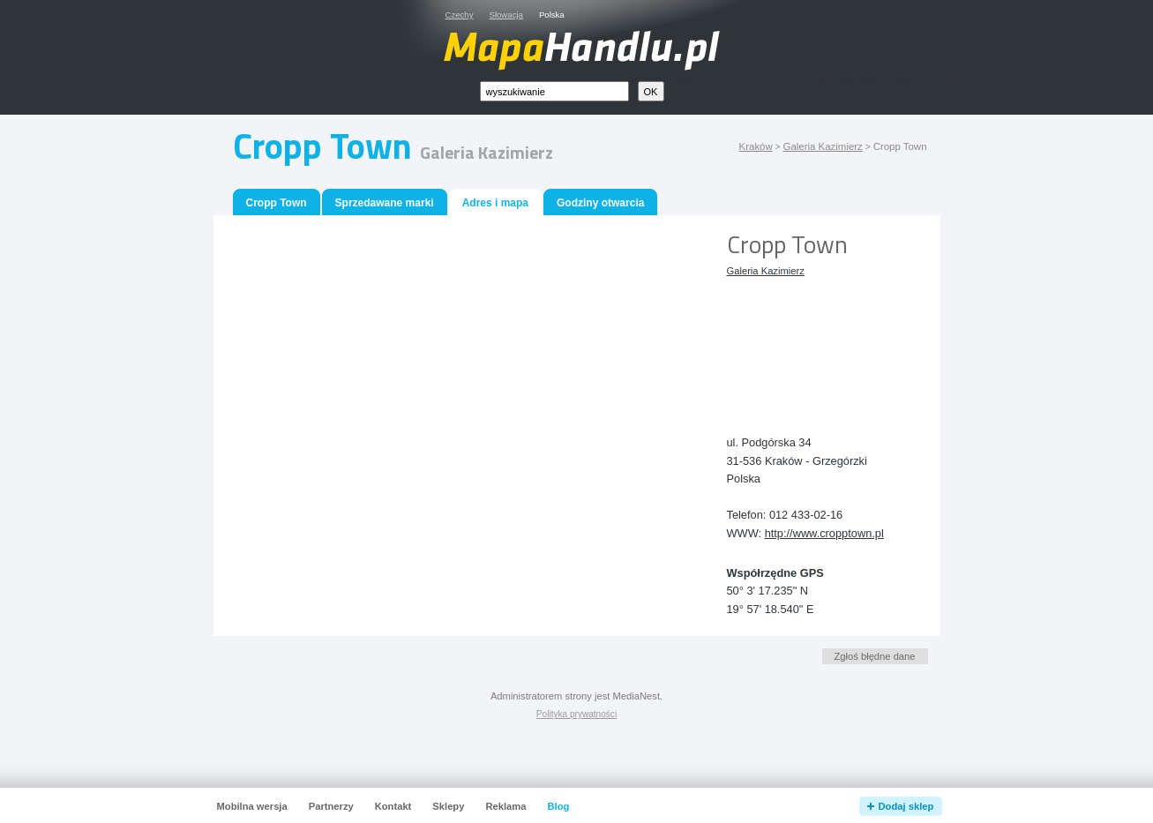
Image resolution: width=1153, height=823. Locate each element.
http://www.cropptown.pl (824, 533)
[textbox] (554, 91)
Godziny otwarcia (600, 203)
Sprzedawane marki (384, 203)
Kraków (756, 146)
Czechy (459, 14)
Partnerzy (331, 806)
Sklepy (448, 806)
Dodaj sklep (906, 806)
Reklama (505, 806)
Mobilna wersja (252, 806)
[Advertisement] (806, 342)
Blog (558, 806)
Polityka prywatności (576, 714)
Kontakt (393, 806)
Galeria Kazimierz (823, 146)
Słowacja (506, 14)
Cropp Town (276, 203)
